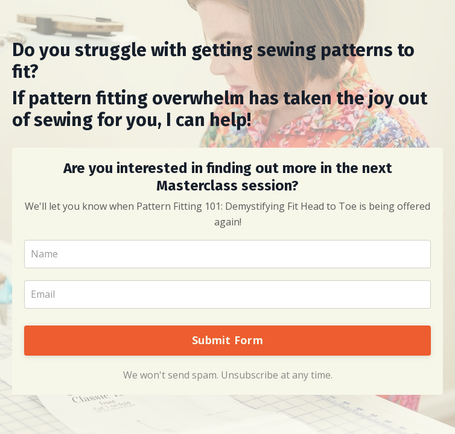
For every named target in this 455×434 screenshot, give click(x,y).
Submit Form (227, 340)
